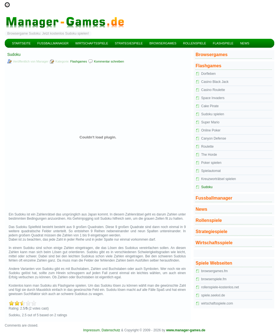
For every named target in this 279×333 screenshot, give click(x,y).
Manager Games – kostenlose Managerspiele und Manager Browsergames (139, 18)
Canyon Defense (213, 138)
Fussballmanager (53, 43)
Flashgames (78, 61)
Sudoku (207, 187)
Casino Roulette (213, 90)
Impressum (91, 330)
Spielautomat (211, 171)
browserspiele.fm (214, 279)
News (244, 43)
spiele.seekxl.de (213, 295)
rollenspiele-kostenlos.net (220, 287)
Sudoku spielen (212, 114)
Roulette (207, 146)
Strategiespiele (129, 43)
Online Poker (210, 130)
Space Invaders (212, 98)
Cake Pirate (210, 106)
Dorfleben (208, 74)
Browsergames (163, 43)
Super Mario (210, 122)
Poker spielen (211, 163)
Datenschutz (111, 330)
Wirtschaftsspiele (91, 43)
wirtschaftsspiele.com (217, 303)
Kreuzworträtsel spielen (218, 179)
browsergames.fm (214, 271)
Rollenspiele (194, 43)
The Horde (209, 155)
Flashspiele (223, 43)
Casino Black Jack (215, 82)
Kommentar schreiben (109, 61)
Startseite (21, 43)
